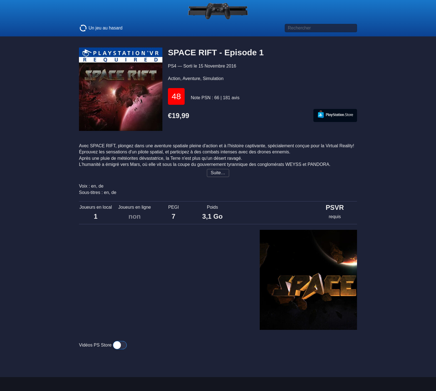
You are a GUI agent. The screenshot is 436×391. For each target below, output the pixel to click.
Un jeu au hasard (100, 28)
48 (176, 96)
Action (174, 78)
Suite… (218, 172)
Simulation (213, 78)
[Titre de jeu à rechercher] (321, 28)
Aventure (191, 78)
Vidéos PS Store (103, 345)
